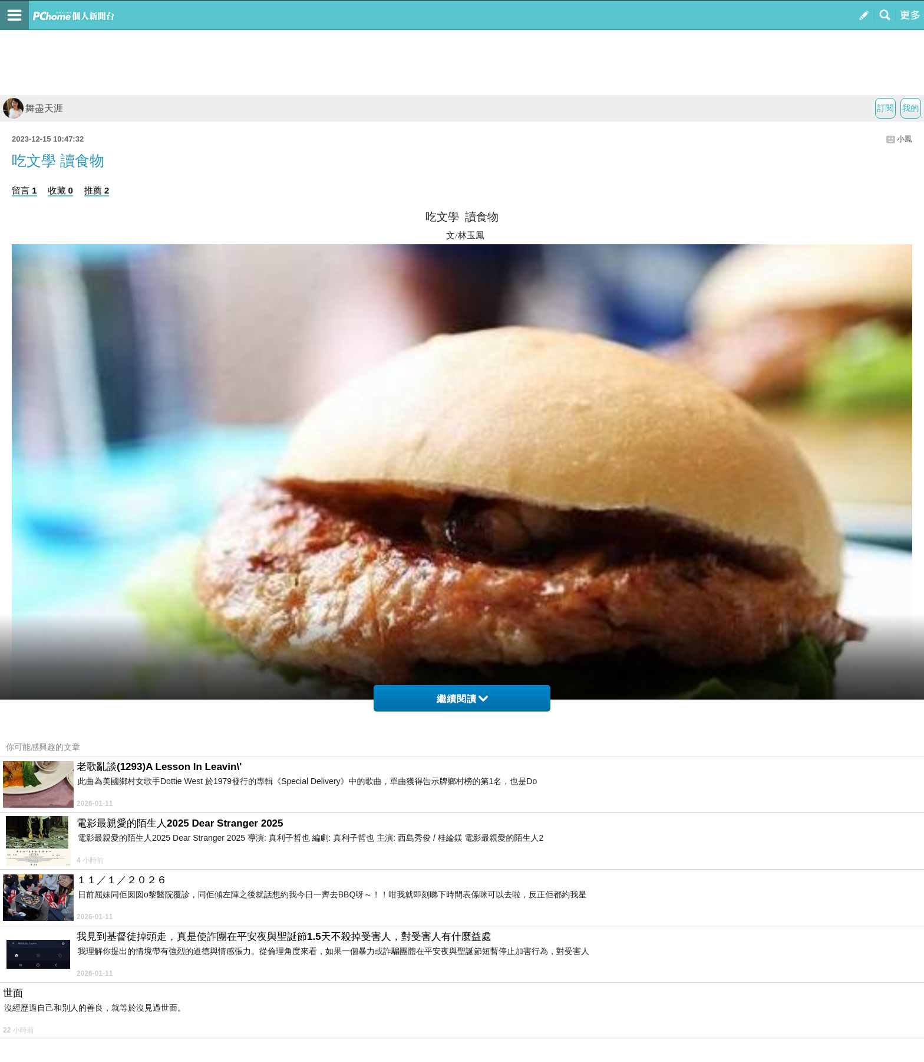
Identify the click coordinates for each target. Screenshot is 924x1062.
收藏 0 (60, 190)
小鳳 (904, 139)
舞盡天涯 (33, 108)
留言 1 (24, 190)
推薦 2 (97, 190)
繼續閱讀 (462, 699)
